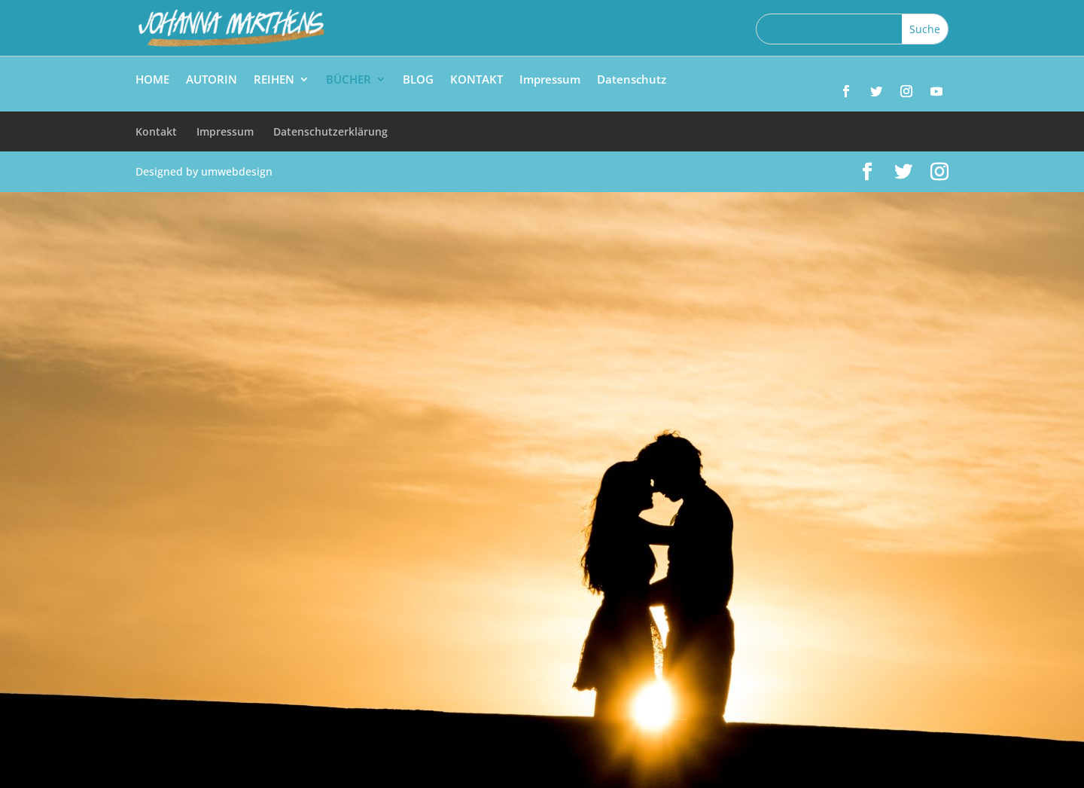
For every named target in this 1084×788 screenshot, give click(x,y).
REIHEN (274, 80)
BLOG (418, 80)
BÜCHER (348, 80)
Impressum (549, 80)
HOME (152, 80)
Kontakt (156, 131)
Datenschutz (631, 80)
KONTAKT (476, 80)
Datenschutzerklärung (330, 131)
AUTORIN (211, 80)
